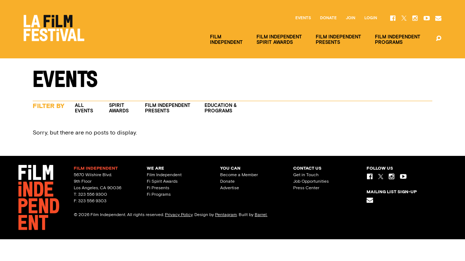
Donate (328, 18)
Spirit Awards (119, 108)
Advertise (229, 187)
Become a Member (239, 174)
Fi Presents (158, 187)
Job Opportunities (311, 181)
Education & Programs (221, 108)
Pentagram (226, 214)
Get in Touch (306, 174)
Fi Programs (159, 194)
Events (303, 18)
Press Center (306, 187)
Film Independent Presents (167, 108)
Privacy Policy (179, 214)
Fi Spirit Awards (162, 181)
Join (350, 18)
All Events (84, 108)
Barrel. (261, 214)
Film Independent (164, 174)
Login (370, 18)
